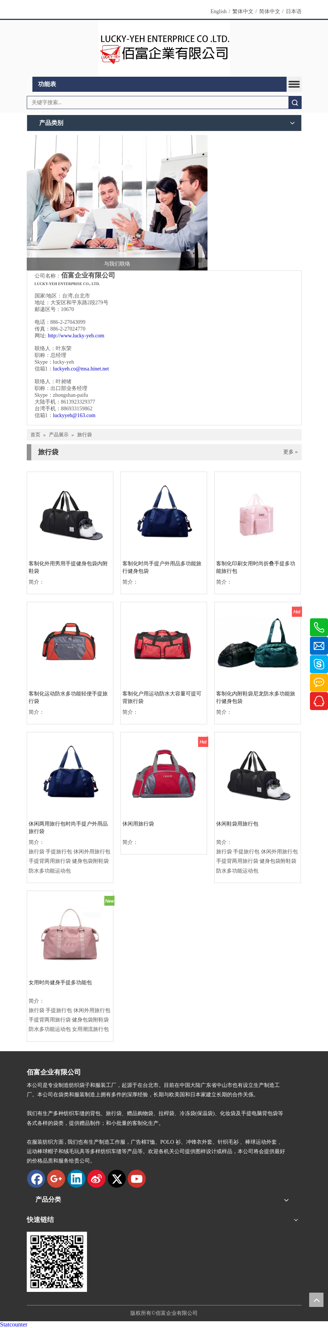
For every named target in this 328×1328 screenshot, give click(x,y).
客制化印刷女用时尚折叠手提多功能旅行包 (255, 567)
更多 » (290, 452)
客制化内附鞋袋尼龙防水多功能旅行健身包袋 (255, 697)
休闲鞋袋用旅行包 (237, 824)
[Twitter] (117, 1179)
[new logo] (164, 48)
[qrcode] (57, 1262)
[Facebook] (36, 1179)
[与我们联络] (117, 202)
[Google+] (56, 1179)
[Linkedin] (76, 1179)
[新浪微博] (96, 1179)
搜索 (294, 102)
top (316, 1300)
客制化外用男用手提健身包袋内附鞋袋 (68, 567)
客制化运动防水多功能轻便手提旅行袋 (68, 697)
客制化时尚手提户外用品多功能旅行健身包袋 (161, 567)
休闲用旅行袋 (138, 824)
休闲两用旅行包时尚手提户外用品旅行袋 (68, 827)
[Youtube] (137, 1179)
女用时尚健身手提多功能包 (60, 982)
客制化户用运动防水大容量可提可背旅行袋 (161, 697)
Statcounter (13, 1324)
